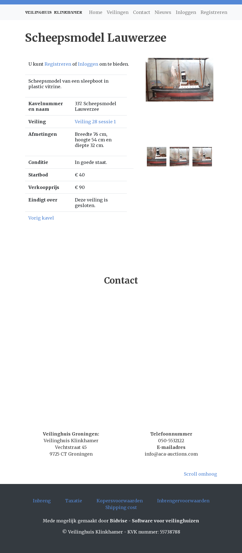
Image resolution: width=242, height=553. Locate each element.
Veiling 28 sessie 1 (95, 121)
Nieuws (163, 12)
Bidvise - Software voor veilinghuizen (154, 520)
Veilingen (118, 12)
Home (95, 12)
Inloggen (186, 12)
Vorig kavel (41, 218)
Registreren (214, 12)
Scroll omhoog (200, 474)
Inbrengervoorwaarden (183, 500)
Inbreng (42, 500)
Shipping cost (121, 507)
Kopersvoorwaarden (120, 500)
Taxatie (73, 500)
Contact (141, 12)
